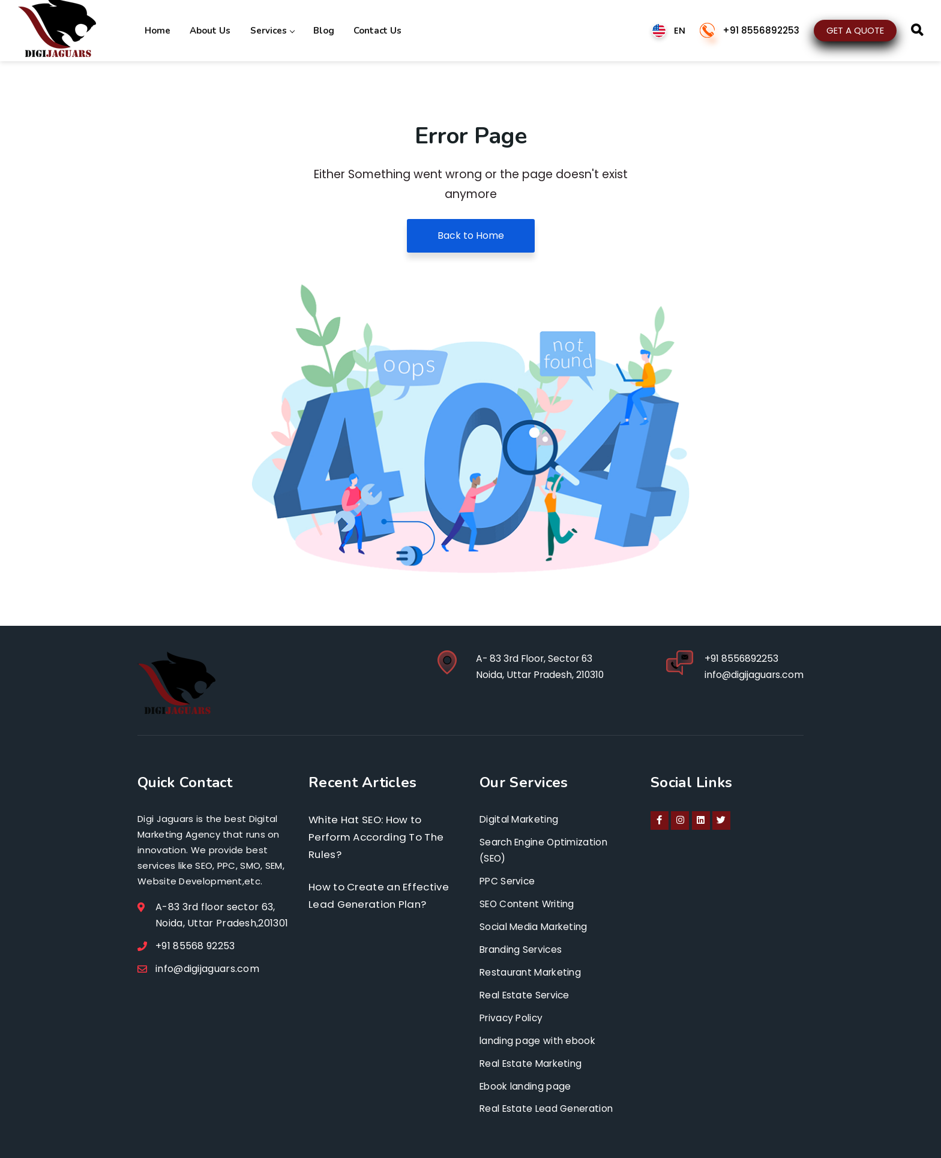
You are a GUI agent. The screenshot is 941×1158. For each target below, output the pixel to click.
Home (157, 30)
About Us (208, 30)
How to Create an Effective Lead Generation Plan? (380, 897)
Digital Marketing (521, 819)
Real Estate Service (527, 994)
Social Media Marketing (536, 927)
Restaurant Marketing (533, 972)
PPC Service (509, 881)
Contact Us (371, 30)
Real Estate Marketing (533, 1062)
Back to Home (470, 235)
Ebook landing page (528, 1085)
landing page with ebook (540, 1039)
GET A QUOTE (855, 29)
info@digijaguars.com (753, 675)
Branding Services (523, 949)
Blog (318, 30)
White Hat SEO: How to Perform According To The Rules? (378, 837)
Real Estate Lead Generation (549, 1107)
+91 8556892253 (761, 30)
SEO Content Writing (530, 904)
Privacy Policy (513, 1017)
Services (268, 30)
